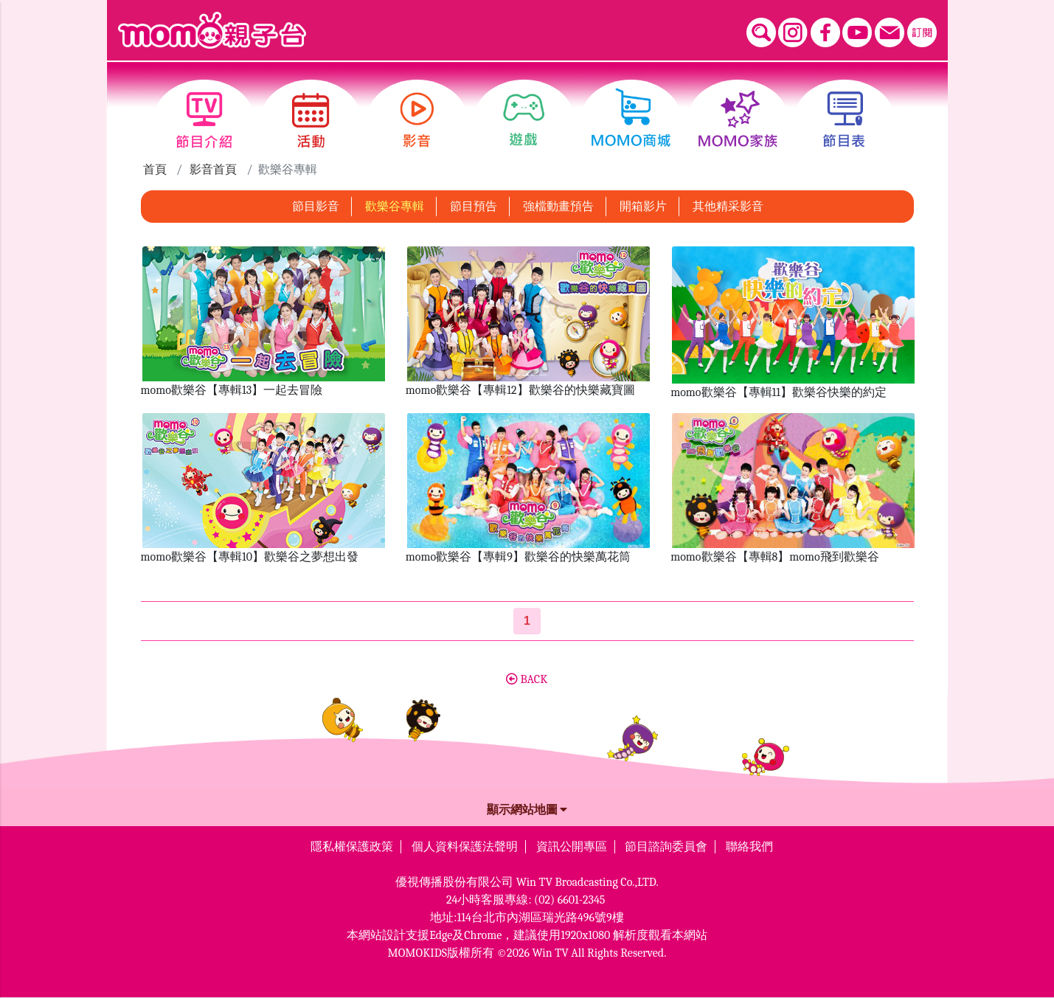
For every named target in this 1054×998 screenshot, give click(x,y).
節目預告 (473, 206)
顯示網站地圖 (527, 810)
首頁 (155, 169)
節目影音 (315, 206)
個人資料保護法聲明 (465, 846)
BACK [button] (526, 679)
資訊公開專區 (571, 846)
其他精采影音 (728, 206)
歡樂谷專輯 (394, 206)
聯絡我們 (749, 846)
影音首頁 (213, 169)
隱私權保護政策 (352, 846)
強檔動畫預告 (558, 206)
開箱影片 (643, 206)
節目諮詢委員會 (666, 846)
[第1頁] (527, 621)
